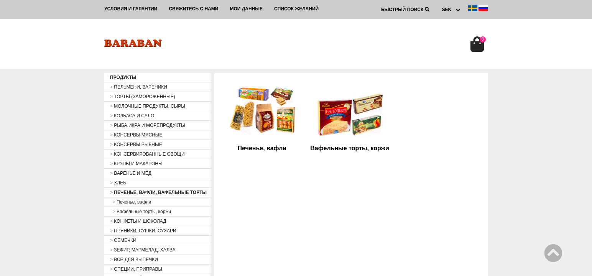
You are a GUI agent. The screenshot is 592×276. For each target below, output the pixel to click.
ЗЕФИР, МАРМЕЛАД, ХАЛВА (142, 250)
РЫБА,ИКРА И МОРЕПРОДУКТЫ (147, 125)
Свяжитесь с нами (193, 9)
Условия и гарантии (130, 9)
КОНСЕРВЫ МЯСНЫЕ (136, 135)
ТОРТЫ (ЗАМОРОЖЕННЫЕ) (142, 96)
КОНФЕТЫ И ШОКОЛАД (138, 221)
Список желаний (296, 9)
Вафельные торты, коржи (140, 211)
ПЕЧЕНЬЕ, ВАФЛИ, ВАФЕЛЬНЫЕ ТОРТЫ (158, 192)
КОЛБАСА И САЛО (132, 115)
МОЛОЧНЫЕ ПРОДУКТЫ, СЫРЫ (147, 106)
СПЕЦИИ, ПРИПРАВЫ (136, 269)
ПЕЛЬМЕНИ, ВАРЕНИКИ (138, 87)
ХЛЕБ (118, 183)
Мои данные (246, 9)
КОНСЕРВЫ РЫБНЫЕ (136, 144)
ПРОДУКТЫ (123, 77)
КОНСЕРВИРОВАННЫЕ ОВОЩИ (147, 154)
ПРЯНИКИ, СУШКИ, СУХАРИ (143, 230)
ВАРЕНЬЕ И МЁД (130, 173)
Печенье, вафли (130, 202)
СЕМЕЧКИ (123, 240)
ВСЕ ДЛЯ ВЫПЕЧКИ (134, 259)
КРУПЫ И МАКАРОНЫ (136, 163)
